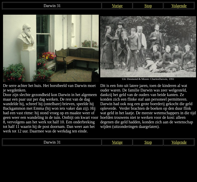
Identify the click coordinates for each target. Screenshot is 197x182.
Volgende (179, 6)
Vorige (117, 6)
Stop (148, 6)
